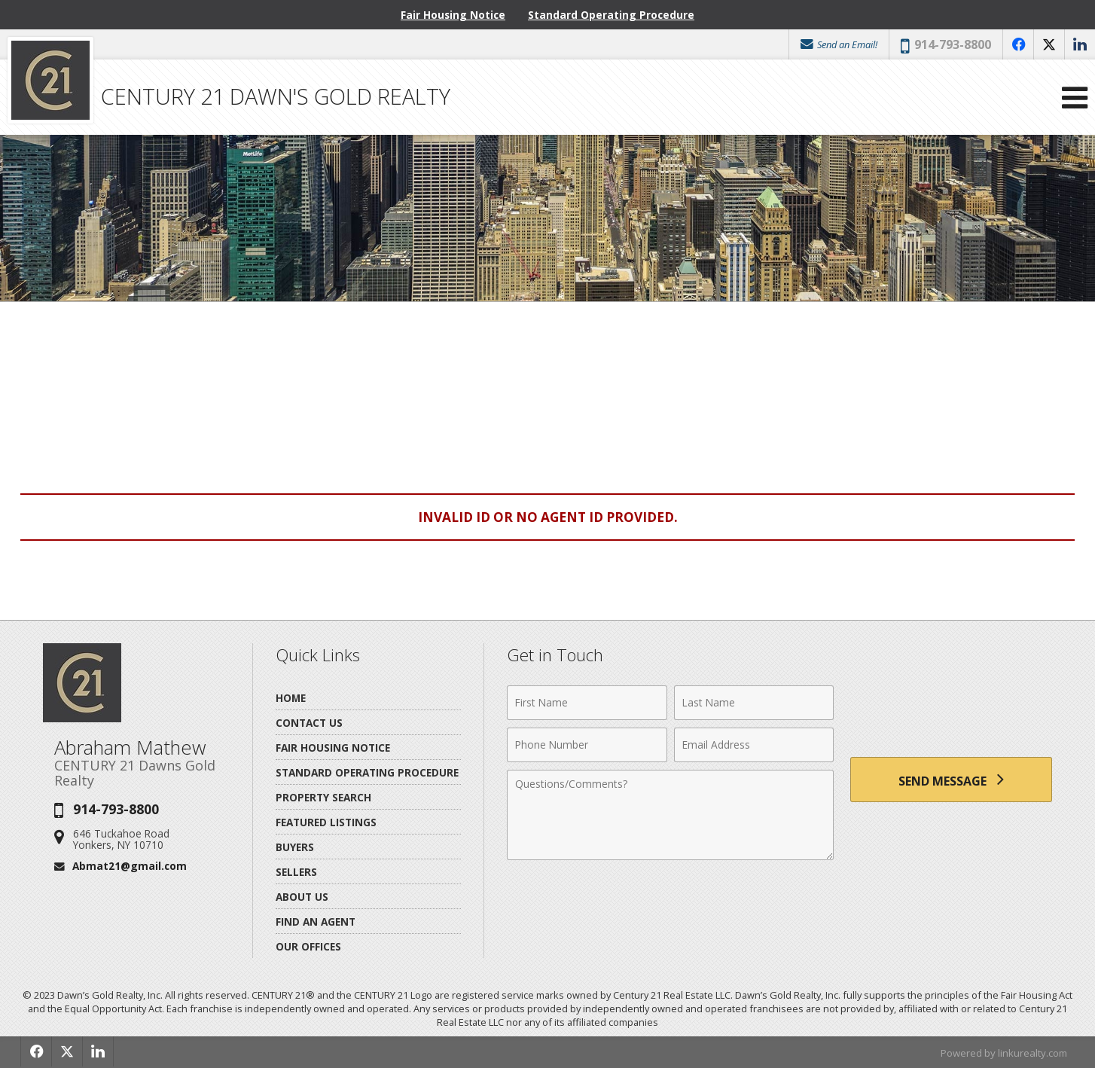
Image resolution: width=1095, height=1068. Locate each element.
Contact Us (309, 723)
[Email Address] (754, 745)
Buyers (295, 847)
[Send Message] (951, 779)
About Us (302, 896)
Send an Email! (839, 44)
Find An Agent (315, 921)
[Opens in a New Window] (1018, 44)
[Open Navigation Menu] (1074, 97)
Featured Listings (326, 822)
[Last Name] (754, 702)
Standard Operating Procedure (611, 15)
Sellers (296, 872)
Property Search (323, 797)
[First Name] (587, 702)
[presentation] (951, 711)
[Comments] (670, 815)
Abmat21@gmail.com (129, 866)
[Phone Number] (587, 745)
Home (291, 698)
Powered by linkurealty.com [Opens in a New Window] (1004, 1053)
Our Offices (308, 946)
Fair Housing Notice (453, 15)
